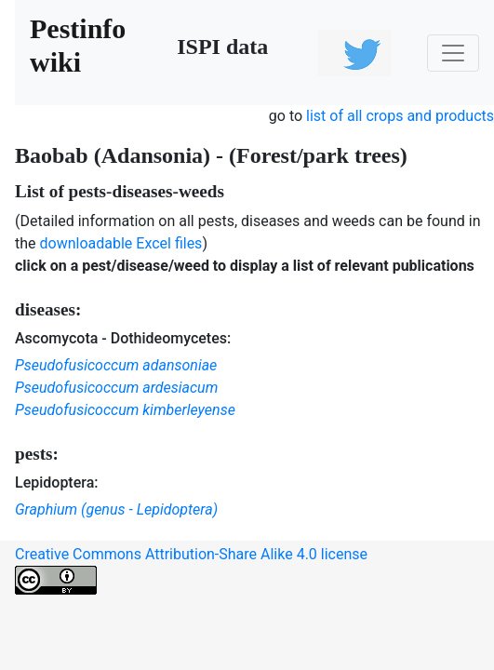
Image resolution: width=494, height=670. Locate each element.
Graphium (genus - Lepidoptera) (116, 509)
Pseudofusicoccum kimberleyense (125, 410)
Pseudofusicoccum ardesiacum (116, 387)
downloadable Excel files (121, 243)
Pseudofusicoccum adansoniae (116, 365)
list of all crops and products (400, 116)
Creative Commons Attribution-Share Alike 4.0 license (191, 570)
